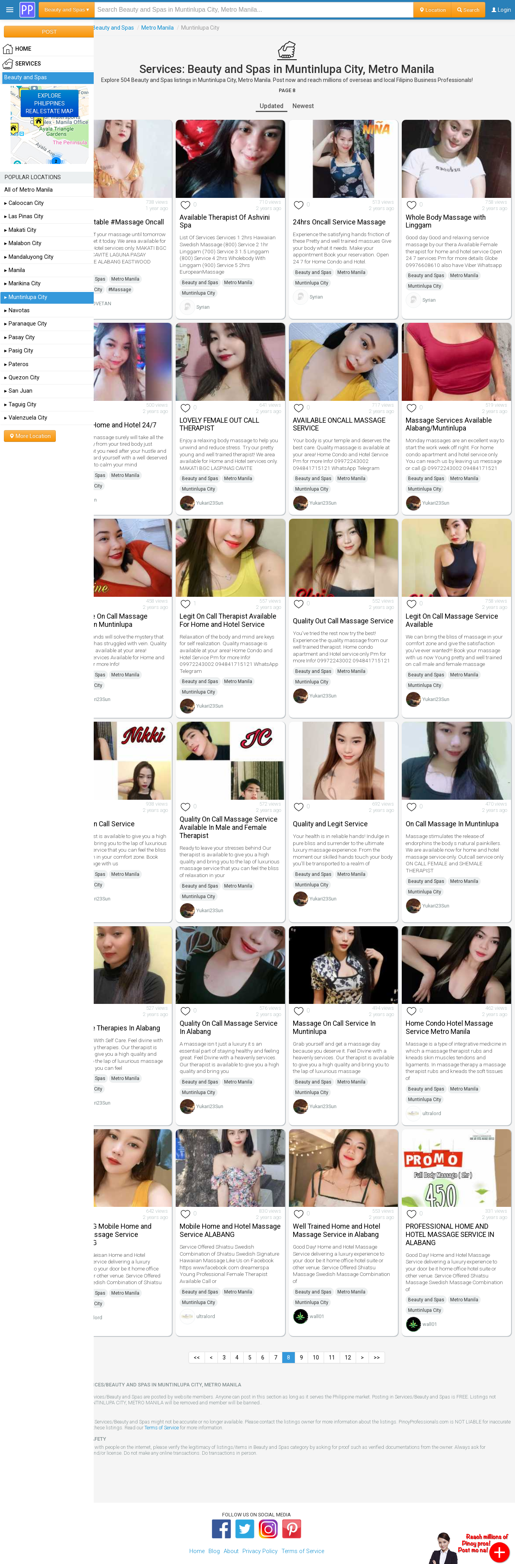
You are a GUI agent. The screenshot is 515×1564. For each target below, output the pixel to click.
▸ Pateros (16, 364)
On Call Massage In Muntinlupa (443, 814)
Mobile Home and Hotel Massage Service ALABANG (248, 1208)
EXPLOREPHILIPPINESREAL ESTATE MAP (49, 103)
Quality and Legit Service (347, 814)
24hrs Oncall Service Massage (341, 215)
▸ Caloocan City (24, 203)
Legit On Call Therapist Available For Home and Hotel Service (250, 613)
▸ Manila (14, 270)
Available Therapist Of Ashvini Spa (251, 215)
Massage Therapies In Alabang (135, 1012)
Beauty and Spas (148, 28)
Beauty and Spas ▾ (67, 9)
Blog (214, 1529)
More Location (30, 436)
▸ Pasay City (19, 337)
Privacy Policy (260, 1529)
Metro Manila (192, 28)
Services (108, 28)
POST (49, 31)
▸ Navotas (17, 310)
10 (333, 1335)
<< (214, 1335)
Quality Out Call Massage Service (348, 609)
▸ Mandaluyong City (28, 257)
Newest (320, 106)
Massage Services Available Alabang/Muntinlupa (458, 412)
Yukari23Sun (236, 497)
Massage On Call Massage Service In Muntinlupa (142, 609)
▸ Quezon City (21, 377)
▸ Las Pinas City (23, 216)
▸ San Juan (18, 391)
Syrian (229, 301)
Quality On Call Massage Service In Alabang (242, 1012)
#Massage (154, 287)
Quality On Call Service (135, 814)
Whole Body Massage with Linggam (455, 215)
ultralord (440, 1097)
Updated (289, 106)
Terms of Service (242, 1405)
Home (197, 1529)
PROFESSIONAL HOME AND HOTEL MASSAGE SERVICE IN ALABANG (459, 1212)
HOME (16, 49)
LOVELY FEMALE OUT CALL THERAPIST (245, 412)
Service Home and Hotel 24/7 (146, 412)
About (231, 1529)
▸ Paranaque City (25, 323)
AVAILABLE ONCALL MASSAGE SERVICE (356, 412)
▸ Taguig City (20, 404)
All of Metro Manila (28, 190)
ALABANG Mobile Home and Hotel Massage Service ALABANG (144, 1212)
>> (394, 1335)
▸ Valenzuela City (25, 418)
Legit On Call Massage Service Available (461, 609)
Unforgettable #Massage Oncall (140, 215)
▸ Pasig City (18, 350)
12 (365, 1335)
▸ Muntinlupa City (25, 297)
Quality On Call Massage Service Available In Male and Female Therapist (250, 818)
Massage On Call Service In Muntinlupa (351, 1012)
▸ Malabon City (22, 243)
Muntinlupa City (120, 287)
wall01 (334, 1294)
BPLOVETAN (132, 301)
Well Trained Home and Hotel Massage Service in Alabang (354, 1208)
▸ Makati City (20, 230)
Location (432, 10)
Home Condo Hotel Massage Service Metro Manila (458, 1012)
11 (349, 1335)
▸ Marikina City (22, 283)
